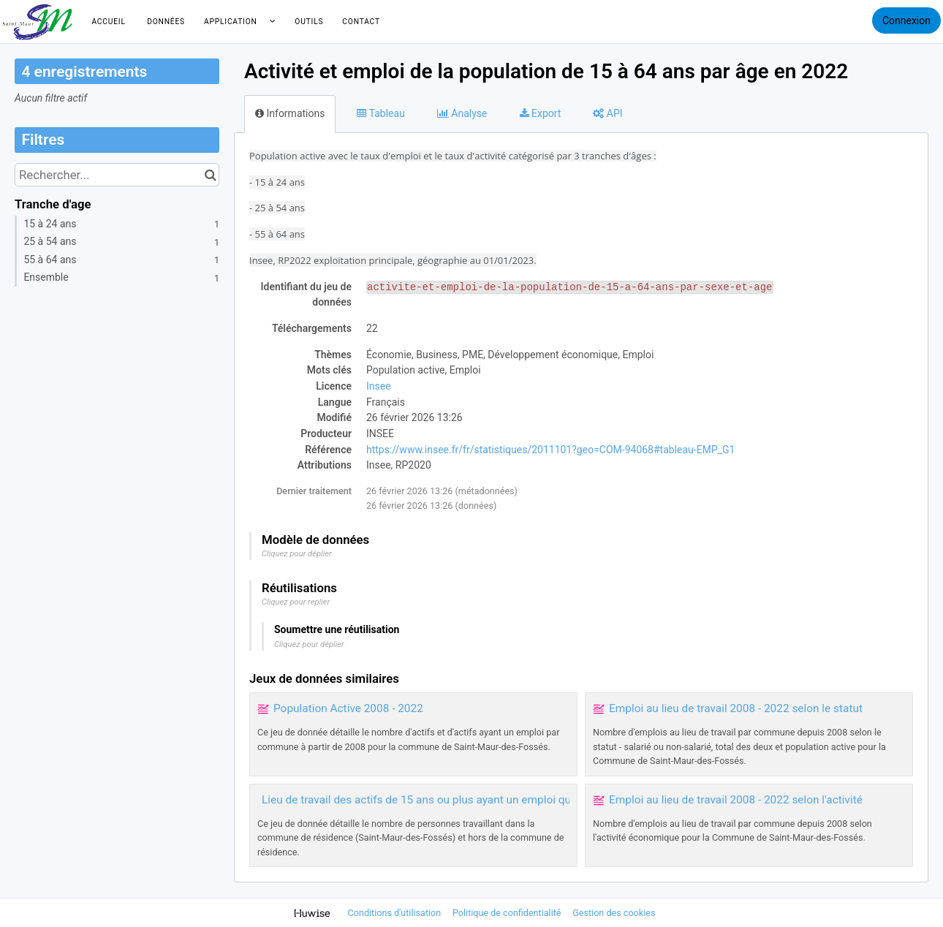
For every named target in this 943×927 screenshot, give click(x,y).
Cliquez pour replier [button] (296, 602)
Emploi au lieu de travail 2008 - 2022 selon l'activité (736, 799)
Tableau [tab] (380, 113)
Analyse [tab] (462, 113)
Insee (378, 386)
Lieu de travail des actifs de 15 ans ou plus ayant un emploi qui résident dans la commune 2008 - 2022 (516, 799)
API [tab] (607, 113)
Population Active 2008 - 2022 (348, 708)
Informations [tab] (290, 113)
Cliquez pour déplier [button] (297, 554)
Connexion (906, 20)
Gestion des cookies (613, 912)
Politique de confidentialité (508, 912)
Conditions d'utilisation (396, 912)
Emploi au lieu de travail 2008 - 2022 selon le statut (736, 708)
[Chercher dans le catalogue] (210, 174)
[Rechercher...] (117, 174)
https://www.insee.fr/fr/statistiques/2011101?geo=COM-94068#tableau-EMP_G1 (550, 449)
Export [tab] (540, 113)
